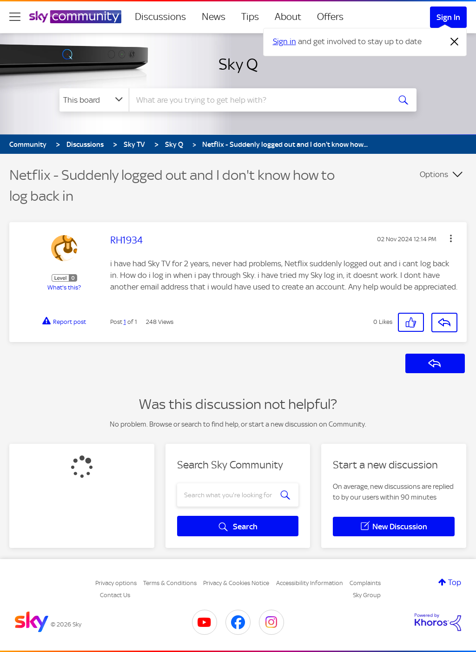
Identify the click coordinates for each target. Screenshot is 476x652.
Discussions (160, 16)
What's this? (64, 287)
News (213, 16)
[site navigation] (14, 16)
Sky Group (367, 595)
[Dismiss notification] (454, 41)
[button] (450, 238)
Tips (250, 16)
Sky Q (238, 64)
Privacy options (116, 583)
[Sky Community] (75, 17)
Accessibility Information (309, 583)
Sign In (448, 17)
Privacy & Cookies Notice (236, 583)
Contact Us (115, 595)
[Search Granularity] (94, 100)
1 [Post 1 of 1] (125, 321)
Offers (330, 16)
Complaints (365, 583)
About (288, 16)
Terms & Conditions (170, 583)
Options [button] (434, 174)
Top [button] (454, 582)
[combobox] (258, 100)
